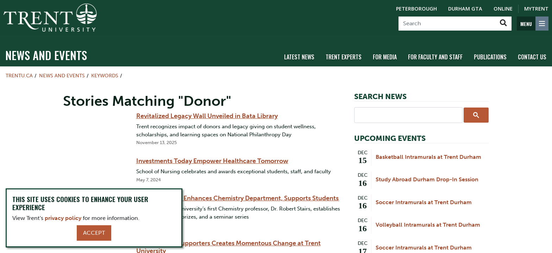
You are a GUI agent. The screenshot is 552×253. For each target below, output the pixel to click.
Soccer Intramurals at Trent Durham (424, 199)
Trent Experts (344, 54)
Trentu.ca (19, 72)
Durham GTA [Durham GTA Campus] (465, 8)
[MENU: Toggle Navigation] (532, 24)
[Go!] (503, 24)
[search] (407, 111)
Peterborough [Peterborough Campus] (416, 8)
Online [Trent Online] (503, 8)
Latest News (299, 54)
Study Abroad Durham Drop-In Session (427, 176)
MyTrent (536, 8)
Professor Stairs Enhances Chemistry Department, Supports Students (237, 195)
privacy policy (63, 218)
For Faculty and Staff (435, 54)
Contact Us (532, 54)
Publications (490, 54)
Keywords (104, 72)
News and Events (46, 52)
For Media (385, 54)
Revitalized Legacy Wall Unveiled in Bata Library (207, 113)
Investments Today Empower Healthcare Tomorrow (212, 158)
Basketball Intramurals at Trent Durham (428, 153)
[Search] (447, 24)
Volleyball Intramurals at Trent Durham (428, 221)
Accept (94, 232)
